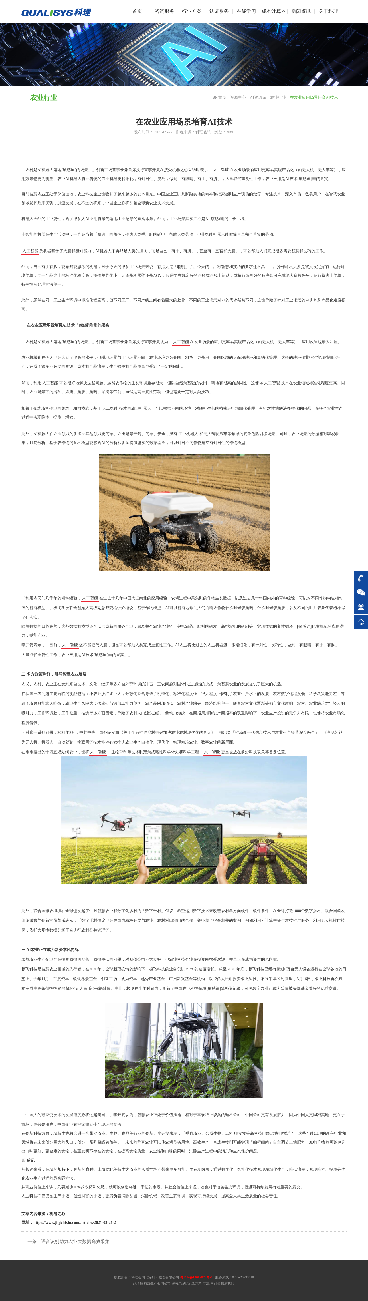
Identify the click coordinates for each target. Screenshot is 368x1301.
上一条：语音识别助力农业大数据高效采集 (66, 1241)
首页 (222, 97)
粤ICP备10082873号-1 (196, 1277)
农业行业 (278, 97)
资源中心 (238, 97)
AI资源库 (258, 97)
